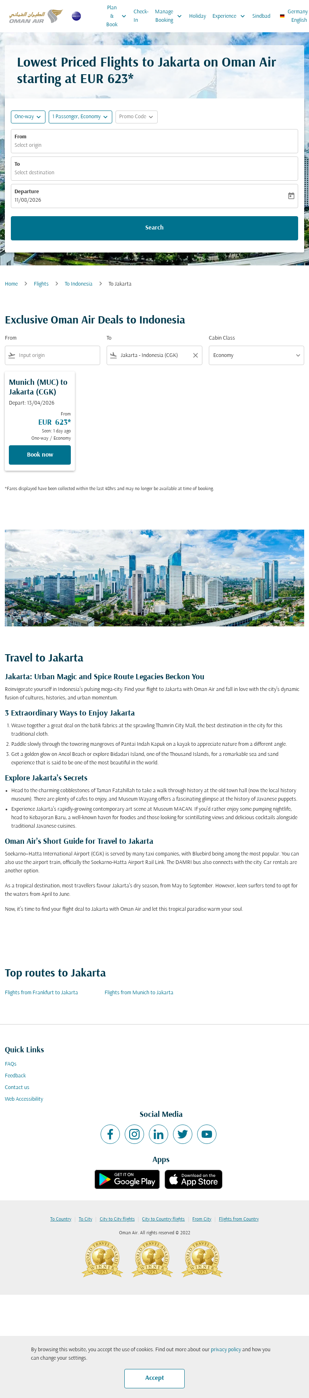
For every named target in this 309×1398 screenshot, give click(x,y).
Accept (154, 1378)
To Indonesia (79, 284)
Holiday (197, 16)
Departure (26, 192)
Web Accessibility (24, 1099)
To (17, 164)
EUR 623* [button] (107, 80)
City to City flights (117, 1219)
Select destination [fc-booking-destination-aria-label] (34, 173)
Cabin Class (222, 338)
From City (201, 1219)
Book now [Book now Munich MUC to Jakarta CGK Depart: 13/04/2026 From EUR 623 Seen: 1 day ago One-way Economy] (40, 455)
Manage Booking (170, 16)
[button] (80, 117)
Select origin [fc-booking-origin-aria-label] (27, 145)
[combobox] (58, 355)
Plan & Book (118, 16)
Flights (41, 284)
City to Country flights (163, 1219)
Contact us (17, 1088)
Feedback (15, 1076)
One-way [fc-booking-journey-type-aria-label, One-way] (24, 117)
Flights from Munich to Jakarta (139, 993)
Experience (230, 16)
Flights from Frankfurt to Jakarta (41, 993)
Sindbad (261, 16)
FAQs (10, 1064)
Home (11, 284)
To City (85, 1219)
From (20, 137)
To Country (60, 1219)
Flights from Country (239, 1219)
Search (154, 228)
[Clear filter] (195, 355)
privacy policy (226, 1350)
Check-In (141, 16)
